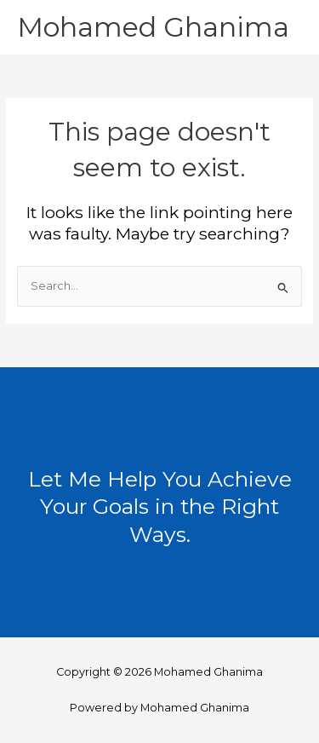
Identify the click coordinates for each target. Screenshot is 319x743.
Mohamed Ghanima (153, 26)
